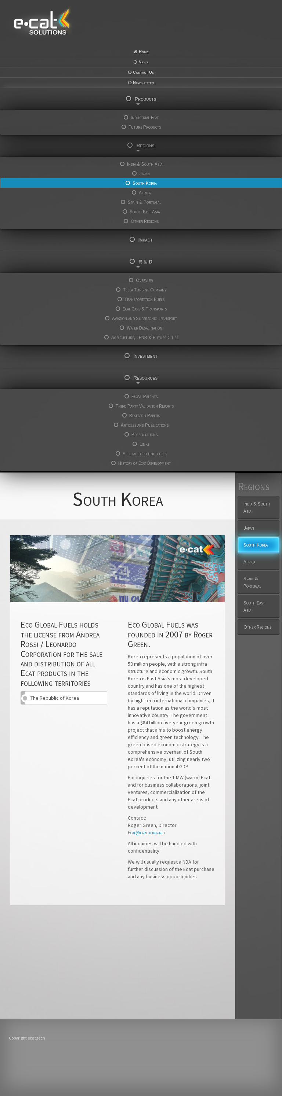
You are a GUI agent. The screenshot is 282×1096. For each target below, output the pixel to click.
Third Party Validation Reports (145, 405)
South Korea (145, 183)
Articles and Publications (145, 425)
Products (145, 100)
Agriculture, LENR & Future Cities (144, 337)
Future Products (145, 127)
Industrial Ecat (145, 117)
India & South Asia (144, 164)
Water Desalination (144, 327)
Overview (144, 280)
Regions (145, 147)
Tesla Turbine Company (144, 289)
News (143, 62)
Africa (145, 192)
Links (144, 444)
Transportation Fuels (144, 299)
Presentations (144, 434)
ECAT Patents (144, 396)
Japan (144, 173)
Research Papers (144, 415)
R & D (144, 263)
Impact (145, 240)
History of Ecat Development (144, 463)
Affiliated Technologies (144, 453)
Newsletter (143, 82)
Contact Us (143, 72)
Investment (145, 356)
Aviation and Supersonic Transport (144, 318)
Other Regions (145, 221)
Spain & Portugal (144, 202)
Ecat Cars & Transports (145, 308)
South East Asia (145, 211)
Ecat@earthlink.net (146, 832)
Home (143, 51)
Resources (145, 379)
